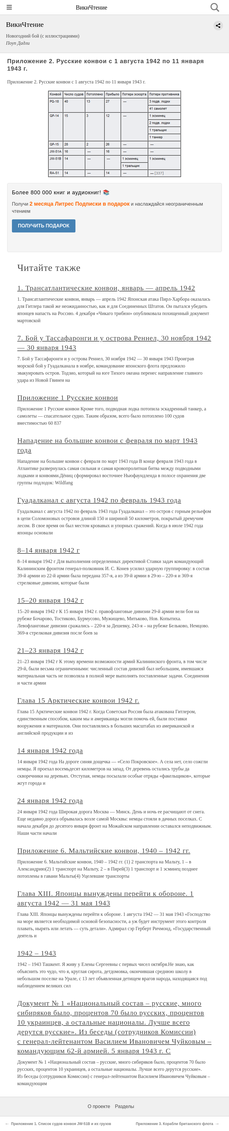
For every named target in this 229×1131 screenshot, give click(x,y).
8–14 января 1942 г (48, 550)
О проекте (99, 1106)
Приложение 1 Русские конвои (67, 397)
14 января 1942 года (50, 750)
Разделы (124, 1106)
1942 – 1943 (36, 953)
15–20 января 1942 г (50, 600)
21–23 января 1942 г (50, 650)
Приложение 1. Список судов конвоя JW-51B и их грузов (61, 1124)
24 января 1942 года (50, 800)
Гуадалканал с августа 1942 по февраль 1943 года (99, 500)
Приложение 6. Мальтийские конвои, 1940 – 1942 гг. (103, 850)
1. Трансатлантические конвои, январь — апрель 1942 (106, 288)
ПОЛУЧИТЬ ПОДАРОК (43, 225)
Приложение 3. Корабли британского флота (174, 1124)
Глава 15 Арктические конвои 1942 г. (78, 700)
